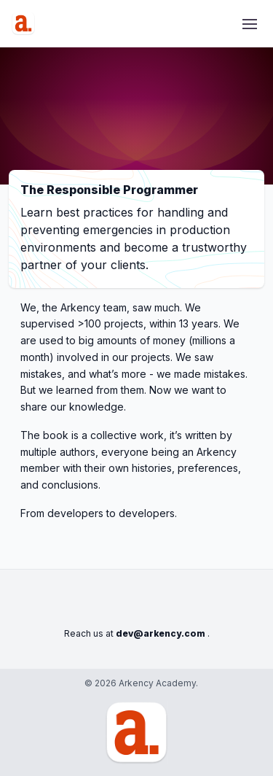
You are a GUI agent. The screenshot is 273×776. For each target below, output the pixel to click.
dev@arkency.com (160, 633)
